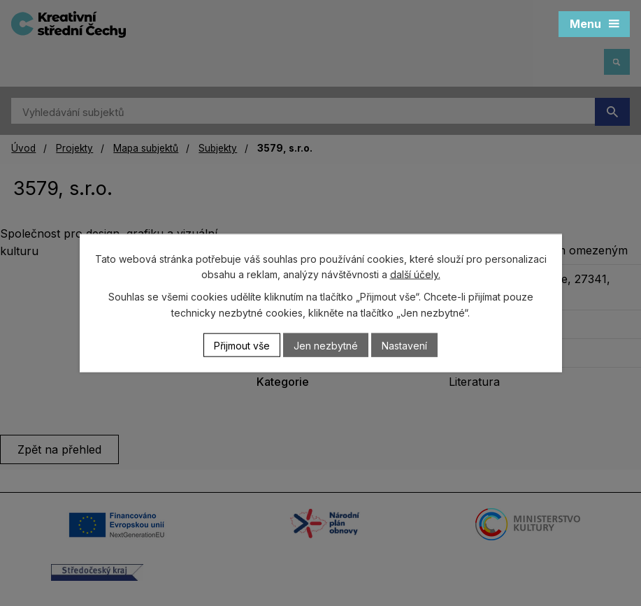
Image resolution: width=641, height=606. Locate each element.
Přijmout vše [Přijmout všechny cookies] (242, 345)
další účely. (415, 274)
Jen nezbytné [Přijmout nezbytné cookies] (326, 345)
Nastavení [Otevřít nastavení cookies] (404, 345)
